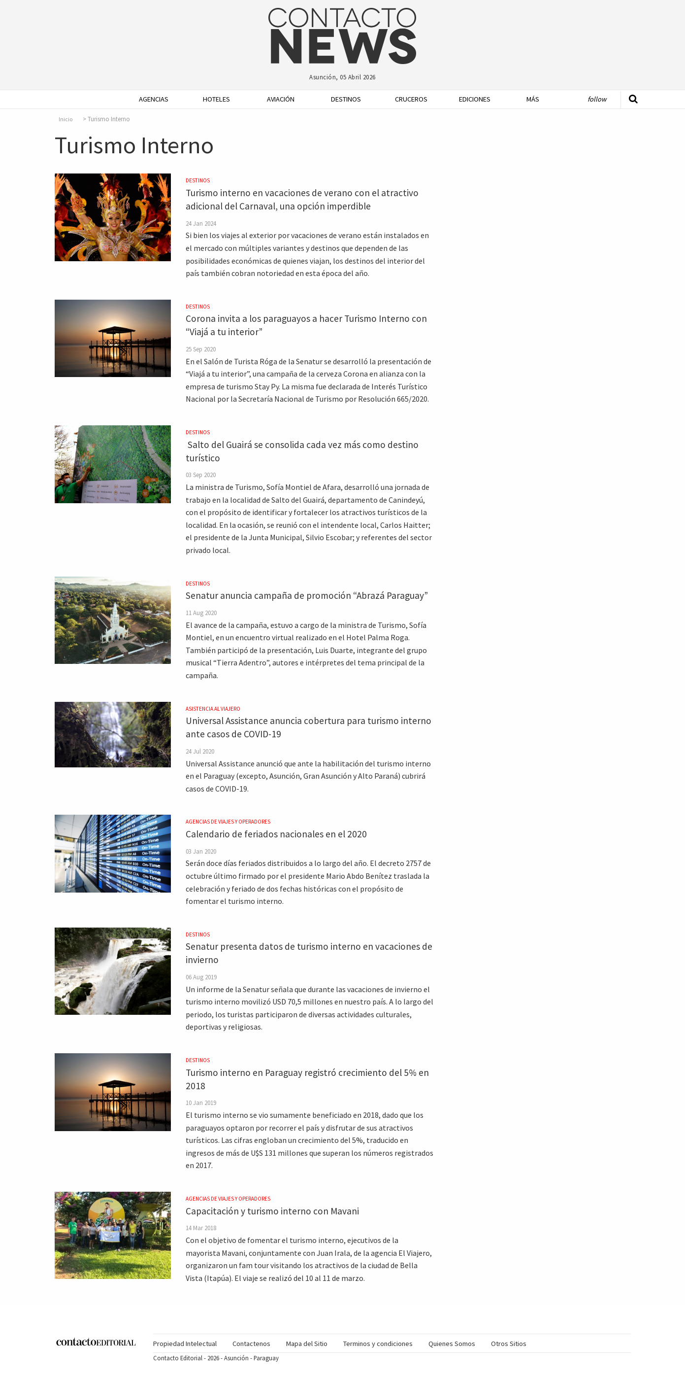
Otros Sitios (508, 1343)
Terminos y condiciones (378, 1343)
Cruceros (410, 99)
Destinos (346, 99)
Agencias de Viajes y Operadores (228, 821)
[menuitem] (151, 99)
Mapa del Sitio (306, 1343)
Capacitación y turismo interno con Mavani (272, 1211)
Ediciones (474, 99)
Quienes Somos (451, 1343)
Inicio (66, 119)
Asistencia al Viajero (213, 708)
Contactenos (251, 1343)
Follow (596, 99)
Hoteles (216, 99)
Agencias (153, 99)
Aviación (280, 99)
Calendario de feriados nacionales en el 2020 (276, 834)
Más (532, 99)
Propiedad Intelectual (185, 1343)
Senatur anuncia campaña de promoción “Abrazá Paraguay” (307, 595)
